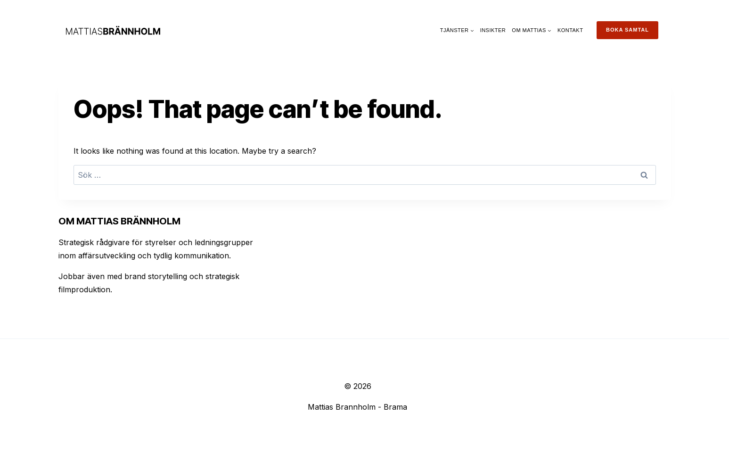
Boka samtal (627, 30)
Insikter (493, 30)
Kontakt (570, 30)
